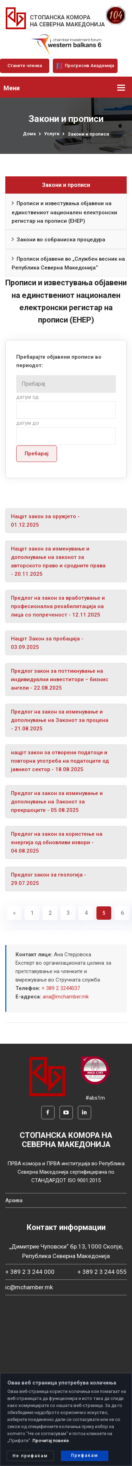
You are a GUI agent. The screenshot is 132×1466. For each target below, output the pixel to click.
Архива (14, 1200)
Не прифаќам (30, 1455)
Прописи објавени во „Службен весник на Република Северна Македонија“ (68, 262)
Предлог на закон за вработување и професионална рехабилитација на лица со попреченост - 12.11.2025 (58, 606)
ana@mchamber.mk (66, 996)
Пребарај (37, 453)
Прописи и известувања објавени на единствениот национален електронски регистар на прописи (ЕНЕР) (64, 211)
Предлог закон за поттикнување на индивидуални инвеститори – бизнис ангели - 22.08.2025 (59, 679)
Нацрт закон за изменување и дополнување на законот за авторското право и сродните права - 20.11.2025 (58, 561)
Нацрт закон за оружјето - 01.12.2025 (45, 520)
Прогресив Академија (85, 66)
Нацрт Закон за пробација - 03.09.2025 (47, 643)
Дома (29, 133)
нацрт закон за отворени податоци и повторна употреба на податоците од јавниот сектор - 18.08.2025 (60, 761)
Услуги (51, 133)
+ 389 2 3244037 (61, 988)
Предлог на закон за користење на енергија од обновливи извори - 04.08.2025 (56, 842)
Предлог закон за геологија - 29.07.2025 (48, 879)
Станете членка (24, 65)
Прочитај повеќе (50, 1440)
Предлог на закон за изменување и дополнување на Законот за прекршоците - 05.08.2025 (57, 801)
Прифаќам (84, 1455)
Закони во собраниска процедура (58, 239)
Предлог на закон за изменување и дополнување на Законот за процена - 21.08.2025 (59, 720)
